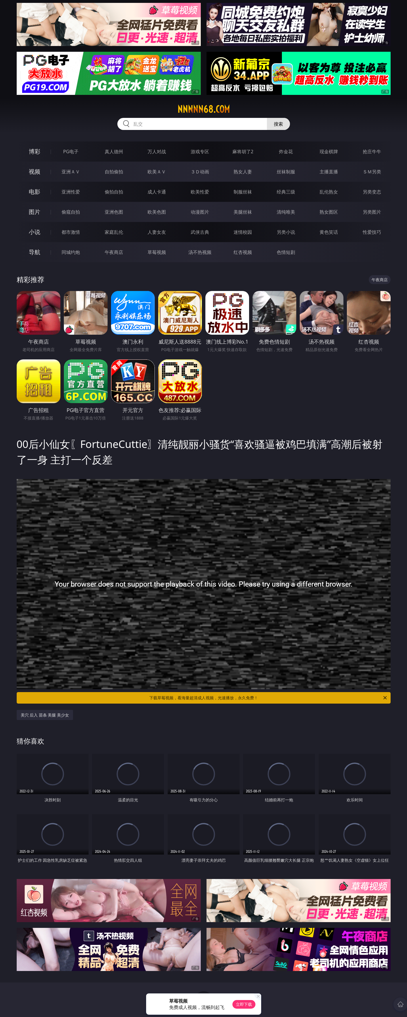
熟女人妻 (243, 171)
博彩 (34, 151)
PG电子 (71, 151)
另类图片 (372, 212)
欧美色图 (157, 212)
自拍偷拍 (114, 171)
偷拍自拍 (114, 192)
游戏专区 (200, 151)
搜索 (278, 124)
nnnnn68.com (203, 109)
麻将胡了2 (242, 151)
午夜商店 (114, 252)
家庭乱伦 (114, 232)
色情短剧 (286, 252)
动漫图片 (200, 212)
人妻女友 (157, 232)
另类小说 (286, 232)
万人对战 (157, 151)
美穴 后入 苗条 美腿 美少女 (45, 715)
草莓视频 (157, 252)
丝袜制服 (286, 171)
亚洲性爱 (71, 192)
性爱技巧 (372, 232)
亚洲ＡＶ (71, 171)
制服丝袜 (243, 192)
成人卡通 (157, 192)
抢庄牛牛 (372, 151)
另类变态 (372, 192)
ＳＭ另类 (372, 171)
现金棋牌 (329, 151)
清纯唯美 (286, 212)
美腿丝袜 (243, 212)
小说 (34, 232)
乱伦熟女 (329, 192)
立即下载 (244, 1004)
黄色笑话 (329, 232)
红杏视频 (243, 252)
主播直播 (329, 171)
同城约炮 (71, 252)
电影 (34, 192)
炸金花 (286, 151)
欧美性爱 (200, 192)
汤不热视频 (199, 252)
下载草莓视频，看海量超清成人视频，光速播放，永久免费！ (268, 697)
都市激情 (71, 232)
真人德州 (114, 151)
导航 (34, 252)
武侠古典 (200, 232)
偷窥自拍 (71, 212)
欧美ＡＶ (157, 171)
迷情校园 (243, 232)
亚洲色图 (114, 212)
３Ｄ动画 (200, 171)
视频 (34, 171)
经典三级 (286, 192)
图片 (34, 212)
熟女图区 (329, 212)
